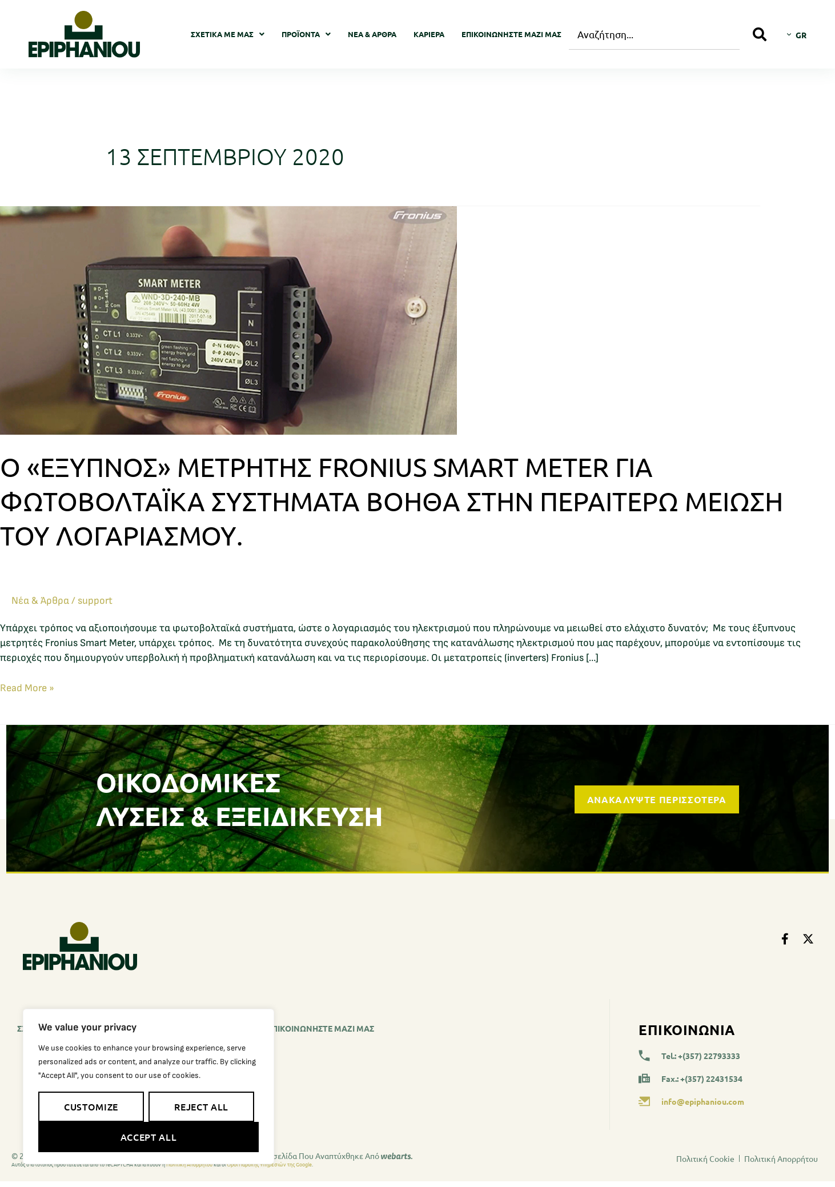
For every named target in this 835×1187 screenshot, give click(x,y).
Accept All (148, 1136)
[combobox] (654, 34)
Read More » (27, 687)
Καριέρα (429, 34)
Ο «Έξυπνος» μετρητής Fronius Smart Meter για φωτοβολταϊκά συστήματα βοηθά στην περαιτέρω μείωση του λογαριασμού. (391, 501)
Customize (91, 1106)
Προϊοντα (306, 34)
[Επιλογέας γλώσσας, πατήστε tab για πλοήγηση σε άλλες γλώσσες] (796, 34)
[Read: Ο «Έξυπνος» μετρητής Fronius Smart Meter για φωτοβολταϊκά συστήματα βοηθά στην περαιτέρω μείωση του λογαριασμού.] (228, 320)
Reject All (201, 1106)
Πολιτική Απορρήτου (189, 1164)
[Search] (760, 34)
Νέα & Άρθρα (372, 34)
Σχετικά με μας (227, 34)
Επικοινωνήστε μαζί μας (511, 34)
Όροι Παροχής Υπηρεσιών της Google (269, 1164)
